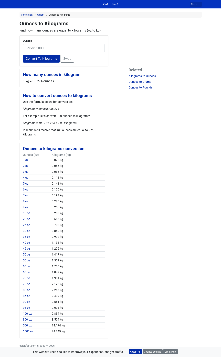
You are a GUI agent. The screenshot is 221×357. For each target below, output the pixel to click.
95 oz (26, 307)
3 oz (26, 171)
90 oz (26, 301)
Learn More (170, 351)
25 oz (26, 225)
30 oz (26, 231)
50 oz (26, 254)
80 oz (26, 290)
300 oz (27, 319)
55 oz (26, 260)
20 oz (26, 219)
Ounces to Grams (140, 81)
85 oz (26, 296)
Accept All (135, 351)
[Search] (196, 4)
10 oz (26, 213)
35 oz (26, 236)
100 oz (27, 313)
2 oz (26, 165)
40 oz (26, 242)
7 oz (26, 195)
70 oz (26, 278)
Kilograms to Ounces (142, 76)
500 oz (27, 325)
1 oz (26, 160)
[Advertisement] (165, 43)
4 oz (26, 177)
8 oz (26, 201)
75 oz (26, 284)
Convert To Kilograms (41, 59)
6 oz (26, 189)
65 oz (26, 272)
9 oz (26, 207)
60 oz (26, 266)
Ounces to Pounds (141, 87)
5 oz (26, 183)
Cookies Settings (152, 351)
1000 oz (28, 331)
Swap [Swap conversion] (67, 59)
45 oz (26, 248)
